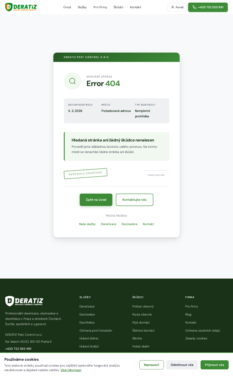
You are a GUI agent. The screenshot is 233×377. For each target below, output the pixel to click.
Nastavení (151, 365)
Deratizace (108, 224)
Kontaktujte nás (134, 200)
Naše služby (87, 224)
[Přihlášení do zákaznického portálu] (177, 7)
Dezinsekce (129, 224)
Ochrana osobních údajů (202, 330)
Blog (188, 314)
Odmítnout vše (182, 365)
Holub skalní (140, 346)
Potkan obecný (143, 306)
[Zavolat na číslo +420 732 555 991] (208, 7)
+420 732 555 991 (18, 349)
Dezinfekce (87, 322)
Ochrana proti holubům (95, 330)
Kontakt (135, 7)
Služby (82, 7)
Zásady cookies (196, 338)
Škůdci (118, 7)
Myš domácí (141, 322)
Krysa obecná (142, 314)
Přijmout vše (214, 365)
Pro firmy (100, 7)
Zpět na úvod (96, 200)
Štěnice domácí (143, 330)
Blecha (137, 338)
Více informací (71, 370)
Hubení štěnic (89, 338)
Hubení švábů (89, 346)
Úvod (67, 7)
